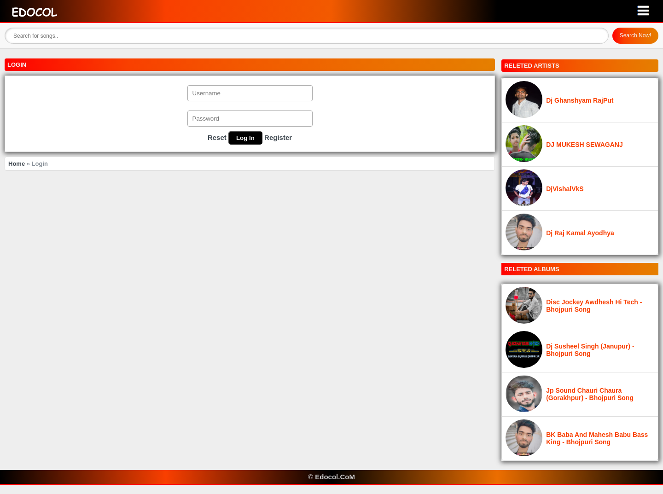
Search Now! (635, 35)
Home (16, 163)
